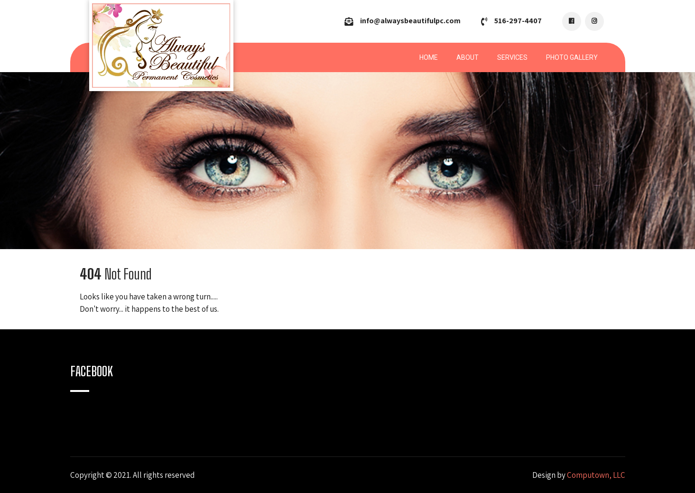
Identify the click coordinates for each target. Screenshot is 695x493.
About (467, 57)
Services (512, 57)
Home (428, 57)
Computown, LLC (596, 475)
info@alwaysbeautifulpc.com (410, 21)
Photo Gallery (572, 57)
